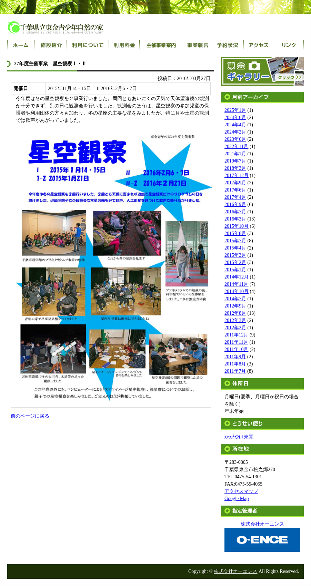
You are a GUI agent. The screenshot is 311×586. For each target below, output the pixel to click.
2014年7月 (235, 298)
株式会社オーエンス (235, 571)
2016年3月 (235, 219)
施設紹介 (50, 45)
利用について (88, 45)
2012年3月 (235, 320)
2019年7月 (235, 161)
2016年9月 (235, 204)
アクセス (259, 45)
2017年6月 (235, 190)
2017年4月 (235, 197)
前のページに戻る (30, 416)
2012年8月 (235, 313)
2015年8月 (235, 233)
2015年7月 (235, 240)
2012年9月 (235, 306)
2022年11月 (236, 146)
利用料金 (124, 45)
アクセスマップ (241, 491)
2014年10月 (236, 291)
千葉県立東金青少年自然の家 (62, 27)
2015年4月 (235, 248)
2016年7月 (235, 211)
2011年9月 (235, 356)
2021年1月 (235, 153)
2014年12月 (236, 277)
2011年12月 (236, 335)
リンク (289, 45)
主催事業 (161, 45)
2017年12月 (236, 175)
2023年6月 (235, 139)
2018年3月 (235, 168)
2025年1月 (235, 110)
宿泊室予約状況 (228, 45)
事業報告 (197, 45)
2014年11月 (236, 284)
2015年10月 (236, 226)
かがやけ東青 (238, 436)
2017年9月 (235, 182)
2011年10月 (236, 349)
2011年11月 (236, 342)
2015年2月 (235, 262)
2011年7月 (235, 371)
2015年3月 (235, 255)
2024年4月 (235, 124)
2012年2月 (235, 327)
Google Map (236, 498)
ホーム (20, 45)
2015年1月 (235, 269)
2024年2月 (235, 132)
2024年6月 (235, 117)
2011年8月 (235, 364)
